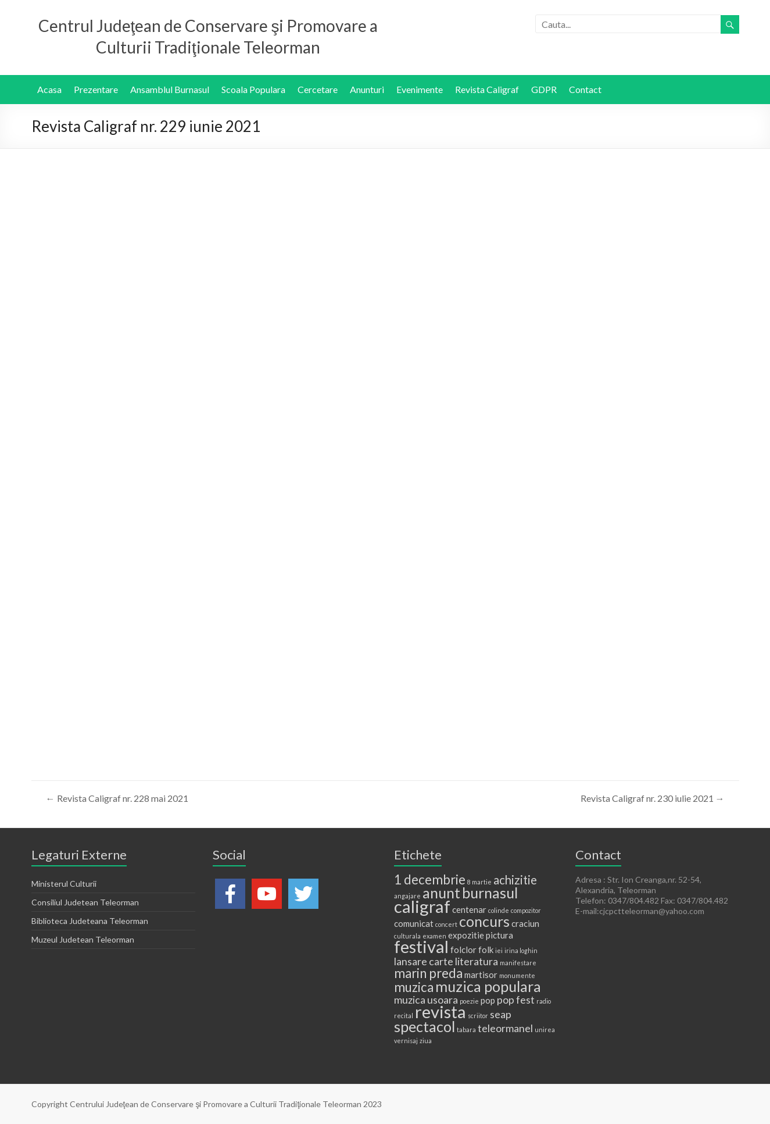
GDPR (544, 89)
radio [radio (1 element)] (543, 1001)
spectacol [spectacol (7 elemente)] (424, 1026)
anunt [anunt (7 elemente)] (441, 892)
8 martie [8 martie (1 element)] (479, 882)
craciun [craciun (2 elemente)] (525, 923)
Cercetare (318, 89)
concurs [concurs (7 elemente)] (484, 921)
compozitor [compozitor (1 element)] (526, 910)
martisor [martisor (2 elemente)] (480, 974)
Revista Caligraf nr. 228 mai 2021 (117, 798)
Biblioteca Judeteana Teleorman (89, 921)
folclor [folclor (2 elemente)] (463, 949)
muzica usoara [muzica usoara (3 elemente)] (426, 999)
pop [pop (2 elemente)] (488, 1000)
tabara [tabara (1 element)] (466, 1029)
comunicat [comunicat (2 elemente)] (414, 923)
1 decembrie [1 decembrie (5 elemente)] (429, 879)
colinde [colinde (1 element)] (498, 910)
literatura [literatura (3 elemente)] (476, 961)
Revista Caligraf (487, 89)
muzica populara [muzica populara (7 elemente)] (488, 986)
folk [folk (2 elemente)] (485, 949)
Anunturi (367, 89)
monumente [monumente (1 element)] (517, 975)
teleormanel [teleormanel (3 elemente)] (505, 1028)
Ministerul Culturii (63, 884)
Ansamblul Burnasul (169, 89)
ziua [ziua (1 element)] (426, 1040)
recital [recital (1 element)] (403, 1015)
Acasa (49, 89)
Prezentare (96, 89)
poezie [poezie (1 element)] (469, 1001)
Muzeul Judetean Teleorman (82, 939)
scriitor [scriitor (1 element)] (478, 1015)
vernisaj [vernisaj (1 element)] (406, 1040)
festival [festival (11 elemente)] (421, 946)
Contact (585, 89)
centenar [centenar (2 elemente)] (469, 909)
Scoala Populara (253, 89)
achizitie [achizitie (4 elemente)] (515, 880)
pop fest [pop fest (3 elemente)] (516, 999)
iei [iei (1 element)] (499, 950)
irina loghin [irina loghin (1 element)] (521, 950)
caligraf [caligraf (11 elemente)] (422, 906)
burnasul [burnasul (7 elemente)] (490, 892)
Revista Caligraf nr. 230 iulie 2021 (653, 798)
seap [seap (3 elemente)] (500, 1014)
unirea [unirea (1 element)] (545, 1029)
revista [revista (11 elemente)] (440, 1011)
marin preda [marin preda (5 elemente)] (428, 973)
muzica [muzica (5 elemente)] (414, 987)
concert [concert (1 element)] (446, 924)
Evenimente (419, 89)
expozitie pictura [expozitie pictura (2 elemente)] (480, 935)
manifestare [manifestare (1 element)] (518, 962)
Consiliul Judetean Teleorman (85, 902)
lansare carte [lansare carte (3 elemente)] (423, 961)
